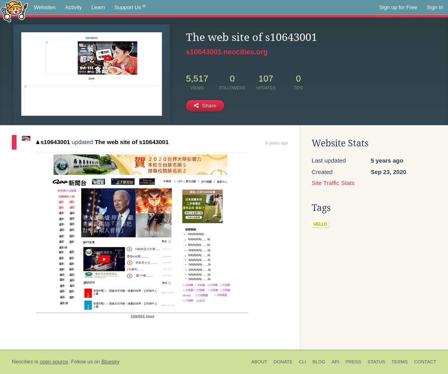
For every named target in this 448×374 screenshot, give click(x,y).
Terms (400, 362)
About (259, 362)
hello (320, 224)
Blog (318, 362)
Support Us (130, 7)
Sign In (435, 7)
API (335, 362)
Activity (73, 7)
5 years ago (276, 143)
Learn (98, 7)
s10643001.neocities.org (227, 52)
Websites (45, 7)
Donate (282, 362)
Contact (425, 362)
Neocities (22, 362)
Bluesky (110, 362)
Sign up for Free (398, 7)
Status (376, 362)
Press (353, 362)
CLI (302, 362)
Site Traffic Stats (333, 183)
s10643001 (53, 142)
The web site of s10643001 (132, 142)
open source (54, 362)
